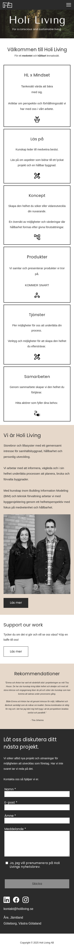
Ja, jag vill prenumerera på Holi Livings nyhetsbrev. (35, 865)
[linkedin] (7, 900)
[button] (68, 4)
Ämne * (10, 816)
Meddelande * (15, 829)
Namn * (10, 789)
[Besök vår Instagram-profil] (25, 900)
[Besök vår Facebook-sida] (16, 900)
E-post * (10, 802)
